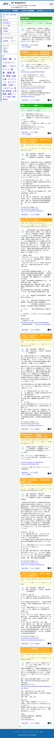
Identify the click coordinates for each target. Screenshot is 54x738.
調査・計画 (8, 85)
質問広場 (29, 23)
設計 (40, 226)
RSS (41, 732)
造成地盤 (31, 490)
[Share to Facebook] (50, 46)
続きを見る (25, 45)
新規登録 (5, 41)
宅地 (28, 490)
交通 (14, 76)
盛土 (24, 226)
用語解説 (5, 51)
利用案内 (15, 11)
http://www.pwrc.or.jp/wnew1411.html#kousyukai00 (35, 322)
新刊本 (29, 345)
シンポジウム (41, 61)
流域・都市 (11, 97)
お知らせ (44, 59)
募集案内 (5, 28)
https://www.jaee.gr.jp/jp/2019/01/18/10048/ (33, 72)
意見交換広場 (6, 23)
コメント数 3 (34, 132)
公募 (5, 79)
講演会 (5, 99)
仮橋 (24, 443)
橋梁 (47, 23)
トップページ (5, 11)
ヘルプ (36, 732)
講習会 (9, 91)
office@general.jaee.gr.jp (28, 96)
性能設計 (31, 61)
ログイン (13, 41)
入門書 (29, 150)
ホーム (21, 13)
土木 (15, 91)
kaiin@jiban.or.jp (29, 719)
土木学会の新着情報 (27, 11)
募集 (5, 94)
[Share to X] (48, 46)
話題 (40, 23)
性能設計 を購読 (20, 727)
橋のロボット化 (29, 443)
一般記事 (5, 31)
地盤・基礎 (43, 226)
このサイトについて (27, 732)
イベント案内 (30, 59)
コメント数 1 (34, 45)
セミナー (12, 82)
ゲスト (9, 37)
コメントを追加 (26, 46)
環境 (8, 76)
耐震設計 (28, 226)
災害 (27, 61)
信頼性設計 (36, 490)
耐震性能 (36, 61)
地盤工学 (24, 659)
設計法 (26, 150)
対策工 (36, 226)
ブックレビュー (7, 34)
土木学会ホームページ (44, 11)
